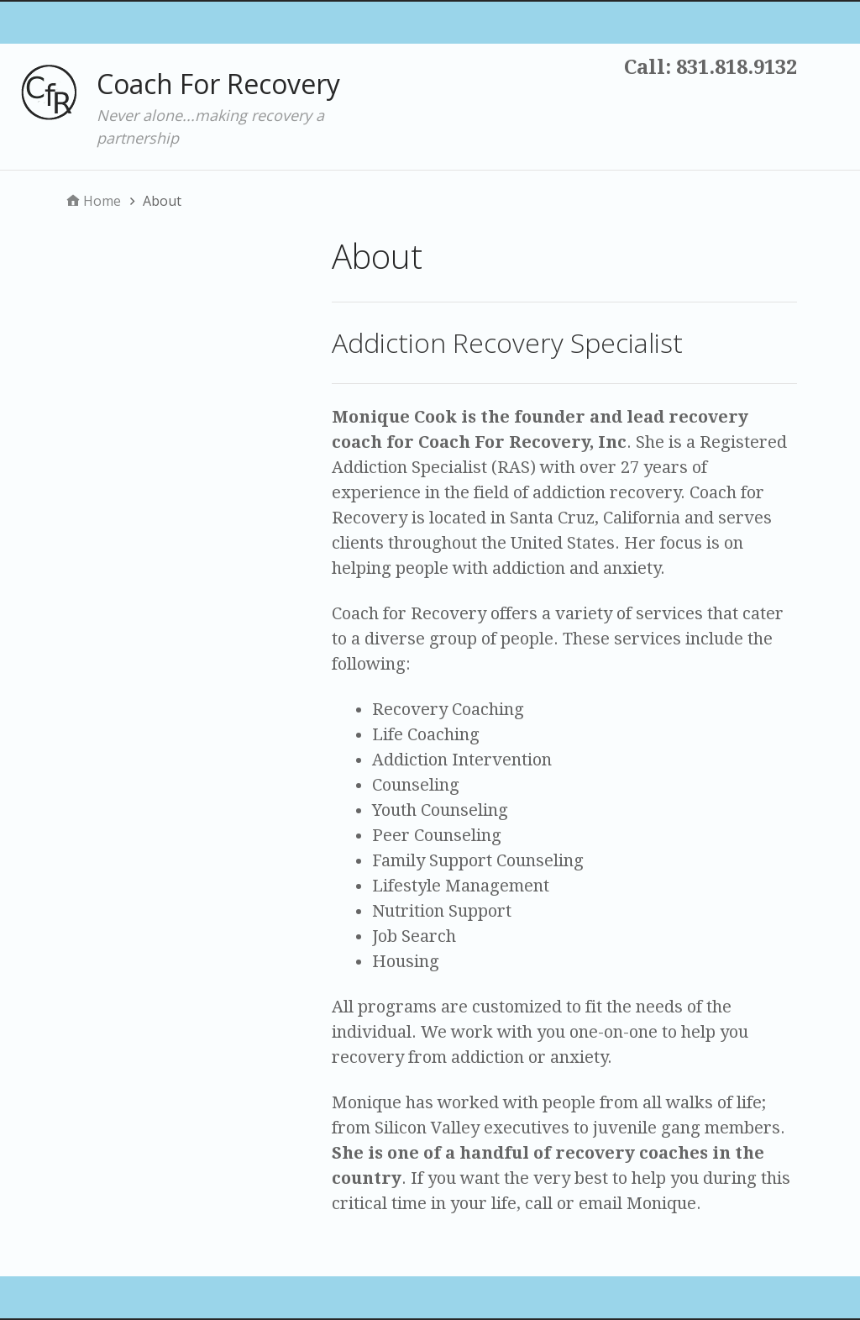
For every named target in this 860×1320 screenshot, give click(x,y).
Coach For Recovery (218, 84)
